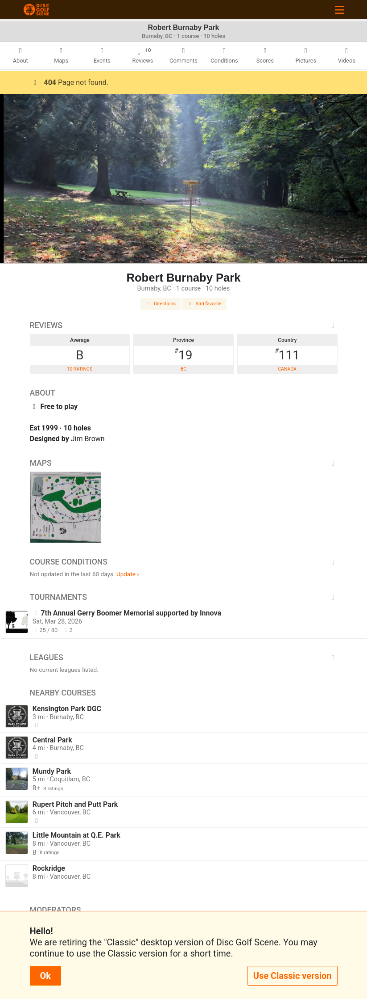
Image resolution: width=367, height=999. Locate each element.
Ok (45, 975)
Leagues (184, 657)
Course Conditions (184, 561)
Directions (160, 304)
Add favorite (204, 304)
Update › (127, 573)
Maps (184, 463)
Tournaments (184, 597)
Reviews (184, 325)
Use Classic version (292, 975)
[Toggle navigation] (339, 9)
